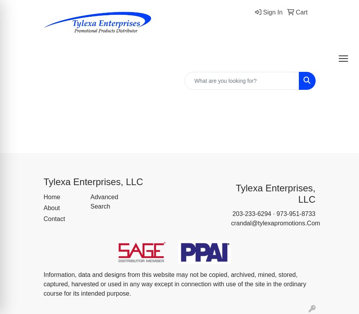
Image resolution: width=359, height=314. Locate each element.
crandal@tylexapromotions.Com (275, 223)
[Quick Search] (241, 81)
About (52, 208)
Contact (54, 219)
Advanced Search (104, 202)
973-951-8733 (296, 214)
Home (52, 197)
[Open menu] (343, 58)
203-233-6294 (251, 214)
